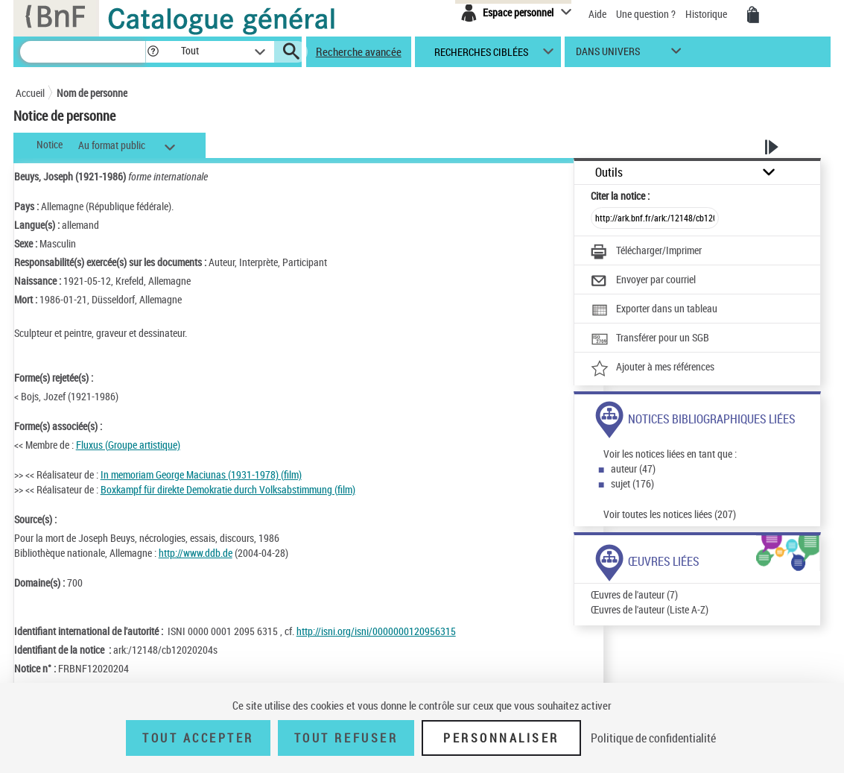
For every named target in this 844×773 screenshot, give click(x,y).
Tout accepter (198, 738)
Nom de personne (92, 93)
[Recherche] (82, 52)
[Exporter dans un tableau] (654, 310)
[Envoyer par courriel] (643, 281)
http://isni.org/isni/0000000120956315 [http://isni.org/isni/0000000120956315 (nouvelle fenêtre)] (376, 631)
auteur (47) (633, 468)
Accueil (30, 93)
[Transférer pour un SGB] (650, 339)
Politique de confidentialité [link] (653, 738)
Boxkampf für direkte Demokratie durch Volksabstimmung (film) (228, 489)
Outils (609, 172)
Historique (707, 14)
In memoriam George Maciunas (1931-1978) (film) (201, 474)
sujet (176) (632, 483)
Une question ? (646, 14)
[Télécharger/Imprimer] (646, 252)
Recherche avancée (359, 51)
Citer (620, 196)
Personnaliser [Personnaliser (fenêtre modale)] (501, 738)
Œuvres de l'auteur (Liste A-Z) (649, 609)
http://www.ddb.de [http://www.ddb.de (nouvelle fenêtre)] (195, 553)
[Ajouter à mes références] (652, 368)
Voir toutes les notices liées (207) (669, 514)
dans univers (608, 54)
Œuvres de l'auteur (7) (634, 594)
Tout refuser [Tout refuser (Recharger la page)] (346, 738)
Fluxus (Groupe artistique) (128, 445)
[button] (152, 52)
